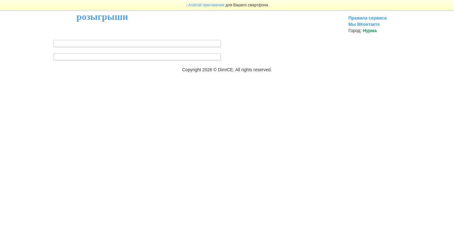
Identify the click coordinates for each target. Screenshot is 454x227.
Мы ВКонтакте (364, 24)
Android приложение (205, 5)
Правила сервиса (367, 17)
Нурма (370, 30)
